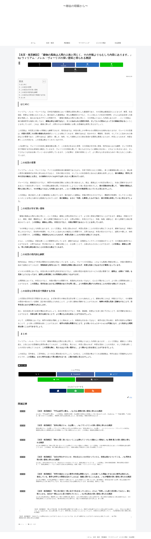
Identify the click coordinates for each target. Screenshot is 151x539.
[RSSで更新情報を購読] (80, 385)
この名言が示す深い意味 (29, 84)
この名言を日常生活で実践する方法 (33, 90)
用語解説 (102, 533)
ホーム (87, 533)
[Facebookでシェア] (56, 65)
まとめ (23, 92)
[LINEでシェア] (95, 65)
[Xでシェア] (37, 65)
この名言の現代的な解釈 (29, 87)
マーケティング (112, 533)
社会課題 (131, 533)
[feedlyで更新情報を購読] (75, 385)
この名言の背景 (26, 82)
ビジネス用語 (123, 533)
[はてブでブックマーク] (75, 65)
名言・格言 (22, 360)
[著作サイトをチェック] (71, 385)
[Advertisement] (75, 25)
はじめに (24, 79)
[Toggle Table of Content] (43, 76)
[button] (114, 65)
